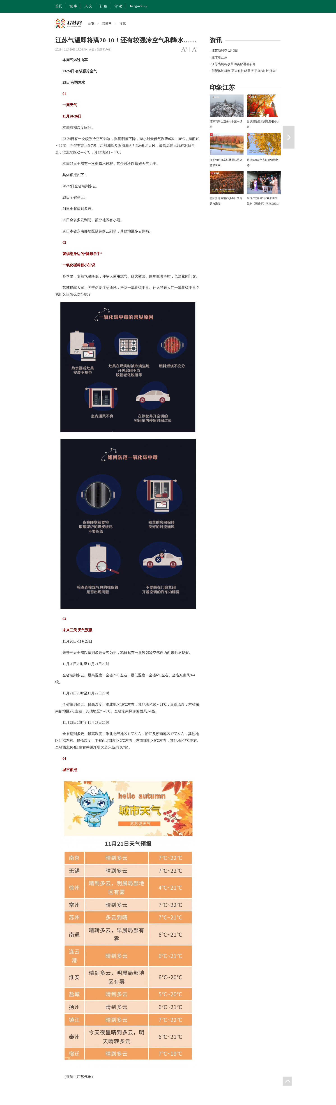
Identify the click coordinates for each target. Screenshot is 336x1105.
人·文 (88, 6)
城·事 (73, 6)
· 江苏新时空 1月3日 (224, 50)
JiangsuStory (138, 6)
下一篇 (289, 137)
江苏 (123, 23)
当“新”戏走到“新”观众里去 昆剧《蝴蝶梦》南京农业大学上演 (263, 204)
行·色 (103, 6)
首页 (58, 6)
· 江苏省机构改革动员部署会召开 (233, 64)
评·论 (118, 6)
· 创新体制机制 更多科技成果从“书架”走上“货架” (243, 71)
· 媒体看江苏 (218, 57)
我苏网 (107, 23)
